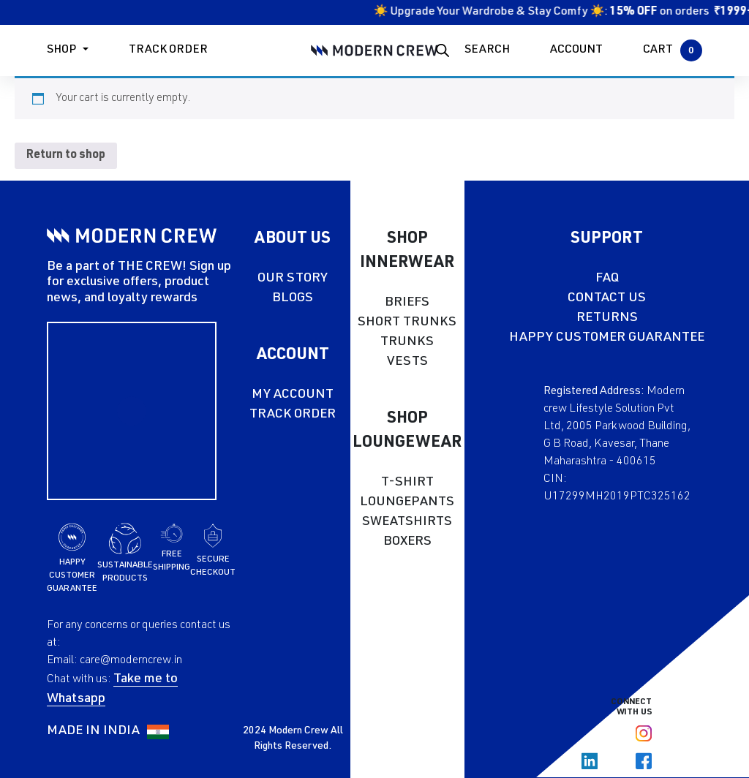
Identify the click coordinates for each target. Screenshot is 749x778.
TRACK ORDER (292, 414)
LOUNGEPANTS (407, 502)
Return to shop (65, 156)
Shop (61, 50)
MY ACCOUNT (293, 394)
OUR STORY (292, 278)
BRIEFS (407, 302)
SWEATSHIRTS (407, 522)
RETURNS (607, 318)
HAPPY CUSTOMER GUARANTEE (606, 337)
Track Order (168, 50)
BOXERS (407, 541)
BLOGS (292, 298)
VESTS (407, 362)
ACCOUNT (576, 50)
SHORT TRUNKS (407, 322)
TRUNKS (407, 342)
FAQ (607, 278)
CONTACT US (607, 298)
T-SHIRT (407, 482)
